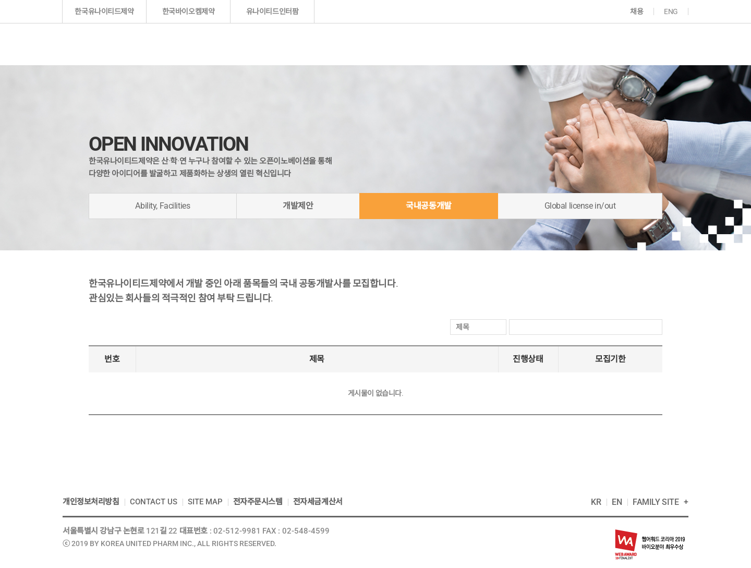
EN (617, 502)
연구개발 (432, 44)
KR (596, 502)
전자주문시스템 (258, 501)
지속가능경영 (579, 44)
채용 (636, 11)
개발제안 (298, 206)
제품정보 (362, 44)
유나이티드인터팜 (272, 11)
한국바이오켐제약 (188, 11)
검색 (652, 327)
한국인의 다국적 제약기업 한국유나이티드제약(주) (121, 44)
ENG (671, 11)
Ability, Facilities (162, 206)
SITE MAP (205, 501)
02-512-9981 (237, 531)
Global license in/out (580, 206)
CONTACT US (153, 501)
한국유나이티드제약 (104, 11)
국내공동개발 (428, 206)
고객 (648, 44)
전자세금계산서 (318, 501)
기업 (292, 44)
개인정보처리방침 (91, 501)
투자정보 (500, 44)
